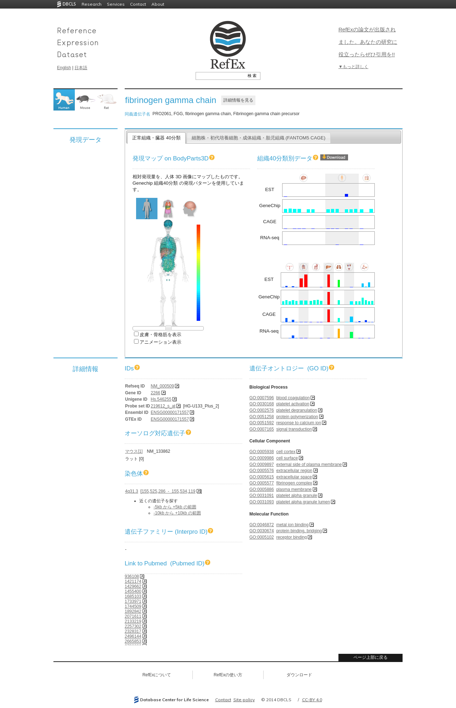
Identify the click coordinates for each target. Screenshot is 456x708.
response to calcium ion (298, 422)
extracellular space (294, 476)
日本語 (80, 67)
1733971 (133, 601)
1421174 (133, 581)
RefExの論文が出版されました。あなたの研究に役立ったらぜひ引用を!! (367, 41)
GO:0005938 (261, 451)
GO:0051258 (261, 416)
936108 (132, 576)
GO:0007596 (261, 397)
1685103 (133, 596)
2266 (155, 392)
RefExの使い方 (228, 674)
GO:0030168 (261, 403)
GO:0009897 (261, 464)
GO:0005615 (261, 476)
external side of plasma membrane (309, 464)
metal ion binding (292, 524)
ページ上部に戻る (370, 657)
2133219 (133, 621)
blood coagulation (293, 397)
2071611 (133, 616)
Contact (138, 4)
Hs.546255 (161, 399)
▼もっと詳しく (353, 66)
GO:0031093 (261, 501)
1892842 (133, 611)
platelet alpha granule (296, 495)
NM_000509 (162, 386)
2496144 (133, 636)
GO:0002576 (261, 410)
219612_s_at (163, 406)
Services (116, 4)
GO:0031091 (261, 495)
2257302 (133, 626)
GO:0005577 (261, 483)
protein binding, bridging (299, 530)
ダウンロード (299, 674)
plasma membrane (293, 489)
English (64, 67)
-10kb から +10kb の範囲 (177, 513)
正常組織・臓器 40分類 (156, 137)
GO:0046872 (261, 524)
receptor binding (291, 537)
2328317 (133, 631)
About (157, 4)
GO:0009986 (261, 458)
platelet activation (292, 403)
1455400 (133, 591)
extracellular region (294, 470)
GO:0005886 (261, 489)
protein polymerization (297, 416)
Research (92, 4)
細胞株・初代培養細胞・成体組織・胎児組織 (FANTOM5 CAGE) (259, 137)
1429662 (133, 586)
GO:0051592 (261, 422)
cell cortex (285, 451)
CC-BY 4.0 (312, 699)
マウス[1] (133, 451)
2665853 (133, 641)
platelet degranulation (296, 410)
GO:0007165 (261, 429)
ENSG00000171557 (170, 412)
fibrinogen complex (294, 483)
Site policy (244, 699)
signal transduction (294, 429)
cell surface (287, 458)
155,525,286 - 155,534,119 (169, 491)
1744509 (133, 606)
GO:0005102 (261, 537)
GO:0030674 (261, 530)
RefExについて (156, 674)
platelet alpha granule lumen (303, 501)
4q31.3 (131, 491)
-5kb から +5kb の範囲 (175, 506)
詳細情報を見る (238, 100)
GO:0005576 (261, 470)
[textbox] (220, 75)
